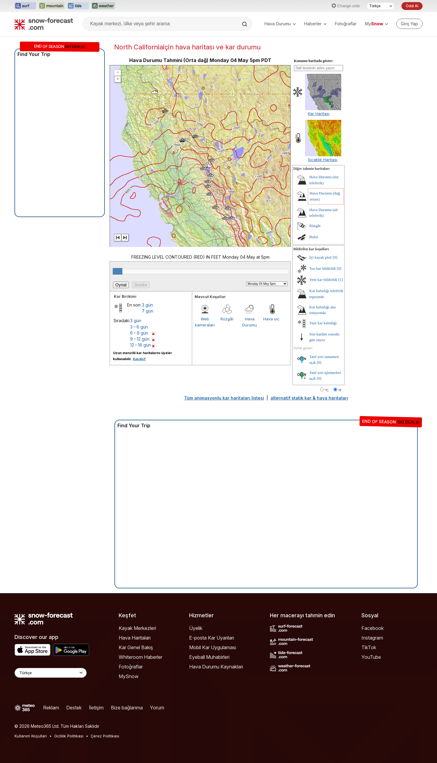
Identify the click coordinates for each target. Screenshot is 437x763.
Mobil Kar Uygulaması (212, 647)
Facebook (372, 628)
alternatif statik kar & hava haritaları (309, 397)
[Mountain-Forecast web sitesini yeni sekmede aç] (52, 6)
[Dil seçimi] (380, 6)
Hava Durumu (280, 23)
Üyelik (195, 628)
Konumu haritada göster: (313, 61)
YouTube (371, 657)
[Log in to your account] (409, 24)
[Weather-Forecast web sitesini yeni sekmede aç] (103, 6)
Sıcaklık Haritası (322, 159)
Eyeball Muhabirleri (209, 657)
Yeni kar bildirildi (323, 279)
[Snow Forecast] (43, 24)
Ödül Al (412, 6)
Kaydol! (139, 359)
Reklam (51, 708)
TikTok (368, 647)
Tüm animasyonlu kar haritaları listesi (224, 397)
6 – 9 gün (139, 332)
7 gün (147, 310)
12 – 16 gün (140, 344)
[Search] (245, 24)
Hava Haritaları (135, 638)
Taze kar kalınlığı (323, 323)
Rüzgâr (227, 318)
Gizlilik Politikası (68, 735)
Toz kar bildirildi (322, 268)
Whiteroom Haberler (140, 657)
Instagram (372, 638)
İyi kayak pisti (320, 257)
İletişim (96, 708)
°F (340, 390)
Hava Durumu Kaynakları (216, 667)
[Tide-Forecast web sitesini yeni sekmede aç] (78, 6)
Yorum (157, 708)
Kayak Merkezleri (137, 628)
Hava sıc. (271, 318)
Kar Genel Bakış (136, 647)
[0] (335, 257)
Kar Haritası (318, 113)
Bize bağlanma (127, 708)
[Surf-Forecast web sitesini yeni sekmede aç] (25, 6)
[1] (340, 279)
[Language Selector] (50, 673)
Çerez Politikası (105, 735)
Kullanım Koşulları (30, 735)
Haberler (315, 23)
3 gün (147, 304)
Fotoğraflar (346, 23)
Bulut (313, 237)
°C (327, 390)
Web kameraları (205, 321)
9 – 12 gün (139, 338)
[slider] (117, 271)
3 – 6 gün (139, 326)
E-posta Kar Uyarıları (211, 638)
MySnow (129, 676)
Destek (74, 708)
